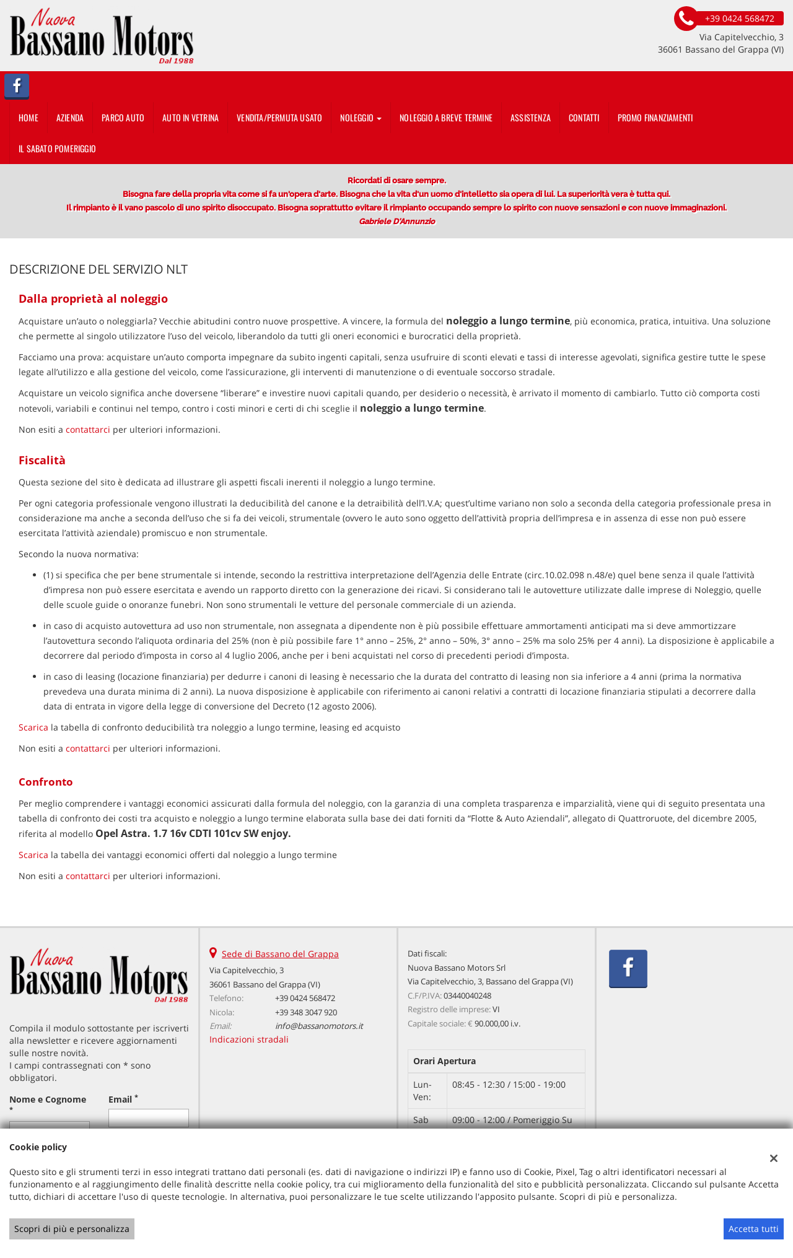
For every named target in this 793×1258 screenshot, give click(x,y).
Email (123, 1099)
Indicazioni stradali (249, 1039)
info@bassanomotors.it (319, 1025)
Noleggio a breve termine (446, 117)
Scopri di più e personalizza (71, 1228)
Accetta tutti (754, 1228)
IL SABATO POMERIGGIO (57, 148)
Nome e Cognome (47, 1103)
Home (28, 117)
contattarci (88, 429)
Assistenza (530, 117)
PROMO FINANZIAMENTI (655, 117)
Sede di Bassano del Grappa (280, 954)
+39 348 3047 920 (306, 1012)
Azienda (70, 117)
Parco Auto (123, 117)
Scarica (33, 727)
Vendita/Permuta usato (279, 117)
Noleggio (361, 117)
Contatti (584, 117)
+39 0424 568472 (305, 998)
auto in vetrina (190, 117)
